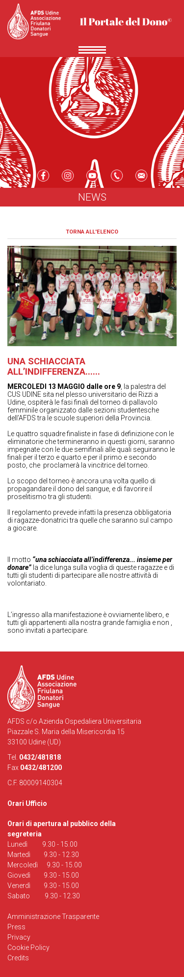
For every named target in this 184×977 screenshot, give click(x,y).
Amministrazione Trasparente (53, 916)
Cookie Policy (28, 947)
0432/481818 (40, 757)
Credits (18, 958)
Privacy (18, 937)
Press (16, 927)
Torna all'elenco (92, 232)
